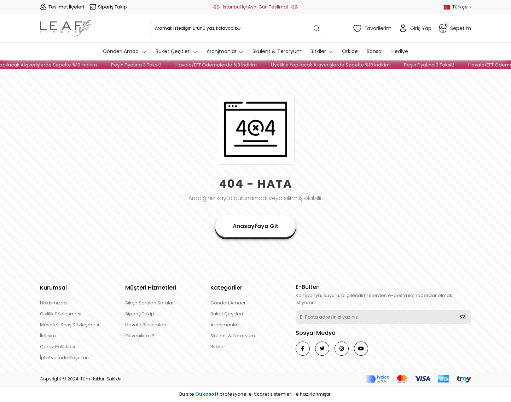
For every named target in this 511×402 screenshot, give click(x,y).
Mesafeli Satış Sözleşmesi (69, 324)
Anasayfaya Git (255, 226)
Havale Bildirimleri (145, 324)
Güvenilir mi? (140, 335)
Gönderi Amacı (227, 302)
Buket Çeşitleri (226, 313)
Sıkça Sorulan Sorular (149, 302)
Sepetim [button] (455, 27)
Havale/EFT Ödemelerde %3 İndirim (221, 65)
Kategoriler (226, 288)
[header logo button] (65, 28)
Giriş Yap (415, 28)
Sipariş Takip (108, 7)
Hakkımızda (53, 302)
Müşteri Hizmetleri (150, 288)
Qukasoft (207, 394)
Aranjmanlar (224, 324)
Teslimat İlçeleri (62, 7)
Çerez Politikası (57, 346)
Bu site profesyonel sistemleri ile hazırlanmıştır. (255, 394)
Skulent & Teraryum (232, 335)
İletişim (48, 335)
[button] (125, 51)
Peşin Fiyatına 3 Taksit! (141, 65)
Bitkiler (217, 346)
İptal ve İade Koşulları (64, 357)
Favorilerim (372, 28)
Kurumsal (53, 288)
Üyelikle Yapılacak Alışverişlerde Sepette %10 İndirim (335, 65)
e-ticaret (259, 394)
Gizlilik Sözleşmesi (60, 313)
